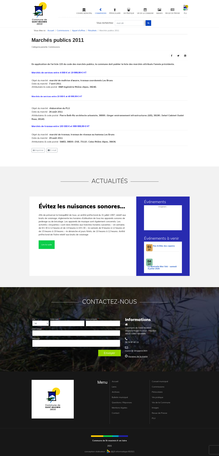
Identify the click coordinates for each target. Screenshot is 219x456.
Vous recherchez (105, 22)
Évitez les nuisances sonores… (82, 206)
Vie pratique (128, 11)
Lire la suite (46, 244)
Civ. (33, 319)
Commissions (100, 11)
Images (159, 11)
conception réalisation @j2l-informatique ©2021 (109, 451)
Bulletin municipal (120, 397)
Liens (114, 386)
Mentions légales (119, 407)
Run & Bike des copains (164, 246)
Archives (116, 392)
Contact (115, 413)
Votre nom (55, 319)
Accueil (115, 381)
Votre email (37, 329)
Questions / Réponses (122, 402)
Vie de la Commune (145, 11)
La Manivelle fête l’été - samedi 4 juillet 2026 (162, 267)
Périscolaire (115, 11)
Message (36, 338)
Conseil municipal (84, 11)
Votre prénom (92, 319)
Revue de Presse (172, 11)
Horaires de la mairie (138, 356)
